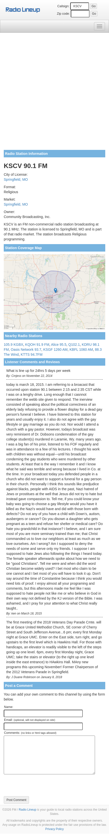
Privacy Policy (54, 829)
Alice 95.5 (58, 345)
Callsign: (63, 6)
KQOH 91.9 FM (37, 345)
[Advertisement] (54, 93)
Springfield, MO (16, 179)
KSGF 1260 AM (55, 350)
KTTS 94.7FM (31, 354)
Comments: (30, 733)
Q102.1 (74, 345)
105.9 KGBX (13, 345)
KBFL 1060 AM (81, 350)
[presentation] (42, 785)
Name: (8, 707)
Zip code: (63, 13)
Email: (29, 720)
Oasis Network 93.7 (26, 350)
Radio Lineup (27, 809)
